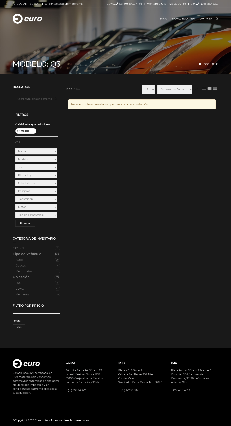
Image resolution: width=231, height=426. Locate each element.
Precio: (17, 320)
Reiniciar (25, 223)
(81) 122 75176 (171, 3)
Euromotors (42, 420)
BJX (38, 283)
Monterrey (38, 294)
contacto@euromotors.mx (65, 3)
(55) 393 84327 (126, 3)
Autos (38, 260)
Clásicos (38, 265)
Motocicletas (38, 271)
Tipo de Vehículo (36, 254)
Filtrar (19, 327)
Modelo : (25, 131)
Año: (18, 141)
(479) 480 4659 (207, 3)
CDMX (38, 288)
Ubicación (36, 277)
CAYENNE (36, 248)
